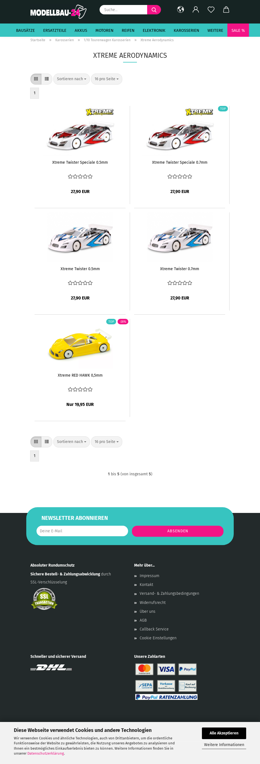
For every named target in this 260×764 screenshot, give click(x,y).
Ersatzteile (54, 30)
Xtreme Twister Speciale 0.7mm (179, 162)
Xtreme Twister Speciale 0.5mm (80, 162)
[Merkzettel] (211, 9)
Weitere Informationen (224, 744)
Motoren (104, 30)
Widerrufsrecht (153, 602)
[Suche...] (154, 9)
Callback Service (154, 629)
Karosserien (186, 30)
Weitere (215, 30)
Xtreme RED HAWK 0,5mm (80, 375)
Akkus (81, 30)
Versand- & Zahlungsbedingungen (169, 593)
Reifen (128, 30)
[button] (180, 9)
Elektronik (154, 30)
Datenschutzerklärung (45, 753)
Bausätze (25, 30)
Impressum (149, 575)
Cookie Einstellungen (158, 638)
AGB (143, 620)
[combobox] (71, 79)
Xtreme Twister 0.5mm (80, 269)
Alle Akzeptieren (224, 733)
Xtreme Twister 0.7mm (179, 269)
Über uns (147, 611)
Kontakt (146, 584)
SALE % (238, 30)
